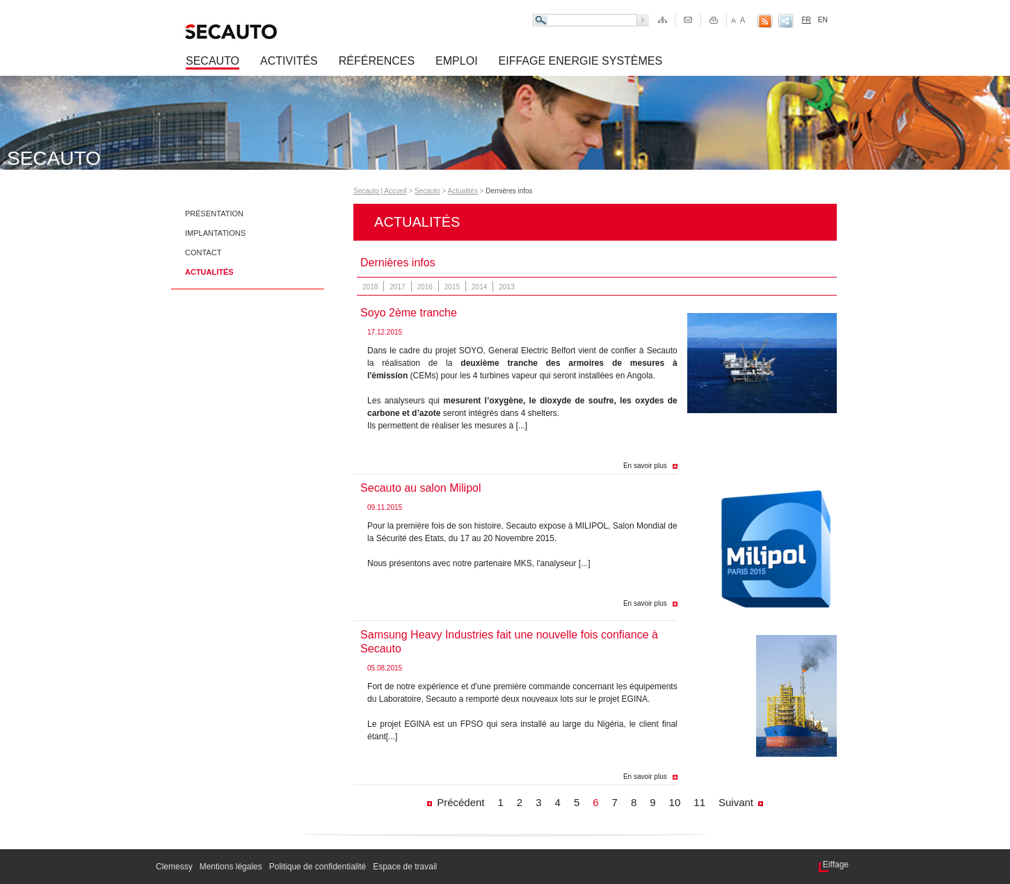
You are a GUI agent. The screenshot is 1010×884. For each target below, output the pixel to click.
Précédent (460, 802)
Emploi (456, 61)
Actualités (209, 272)
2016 (425, 287)
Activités (289, 61)
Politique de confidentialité (317, 866)
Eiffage (836, 864)
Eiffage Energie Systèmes (581, 61)
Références (377, 61)
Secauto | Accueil (380, 191)
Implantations (215, 233)
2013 (506, 287)
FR (805, 20)
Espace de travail (405, 866)
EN (823, 20)
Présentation (214, 213)
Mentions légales (231, 866)
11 (699, 802)
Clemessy (174, 866)
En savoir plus (645, 465)
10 (675, 802)
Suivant (736, 802)
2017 (397, 287)
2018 (370, 287)
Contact (203, 252)
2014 (479, 287)
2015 (452, 287)
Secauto (212, 61)
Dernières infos (509, 191)
